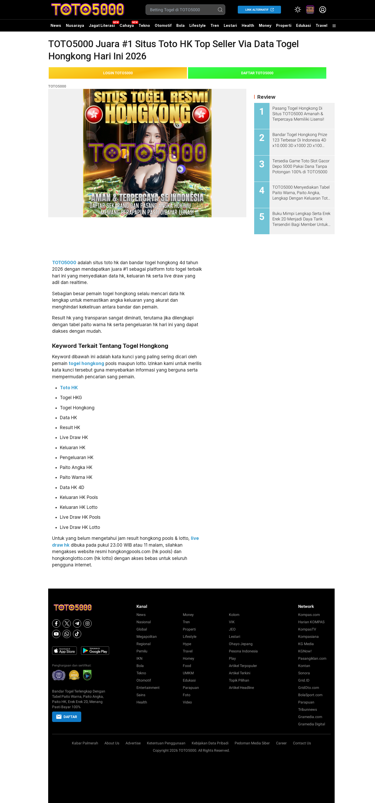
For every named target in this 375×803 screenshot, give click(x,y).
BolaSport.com (310, 695)
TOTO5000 (57, 86)
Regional (143, 644)
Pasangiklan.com (312, 658)
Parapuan (191, 687)
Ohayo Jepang (241, 644)
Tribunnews (307, 709)
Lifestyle (197, 25)
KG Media (306, 644)
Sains (140, 695)
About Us (111, 743)
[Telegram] (77, 623)
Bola (180, 25)
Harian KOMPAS (311, 622)
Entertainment (148, 687)
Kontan (304, 666)
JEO (232, 629)
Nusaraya (75, 25)
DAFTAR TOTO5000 (257, 73)
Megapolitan (146, 636)
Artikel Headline (241, 687)
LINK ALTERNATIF (256, 9)
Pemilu (141, 651)
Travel (321, 25)
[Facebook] (56, 623)
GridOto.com (308, 687)
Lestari (230, 25)
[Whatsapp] (67, 634)
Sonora (304, 673)
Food (187, 666)
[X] (67, 623)
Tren (214, 25)
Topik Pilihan (239, 680)
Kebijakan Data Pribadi (210, 743)
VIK (232, 622)
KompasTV (307, 629)
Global (141, 629)
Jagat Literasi (102, 25)
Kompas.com (309, 615)
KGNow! (305, 651)
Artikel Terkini (239, 673)
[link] (310, 9)
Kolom (234, 615)
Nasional (143, 622)
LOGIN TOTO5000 (118, 73)
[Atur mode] (297, 9)
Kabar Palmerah (85, 743)
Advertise (133, 743)
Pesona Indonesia (243, 651)
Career (281, 743)
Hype (187, 644)
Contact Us (302, 743)
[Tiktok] (77, 634)
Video (187, 702)
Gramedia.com (310, 717)
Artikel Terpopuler (243, 666)
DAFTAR (66, 717)
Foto (186, 695)
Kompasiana (308, 636)
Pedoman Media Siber (252, 743)
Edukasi (303, 25)
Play (232, 658)
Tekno (144, 25)
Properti (283, 25)
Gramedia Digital (311, 724)
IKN (139, 658)
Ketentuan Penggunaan (166, 743)
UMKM (188, 673)
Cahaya (127, 25)
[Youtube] (56, 634)
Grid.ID (303, 680)
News (56, 25)
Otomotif (163, 25)
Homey (188, 658)
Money (265, 25)
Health (248, 25)
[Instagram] (87, 623)
